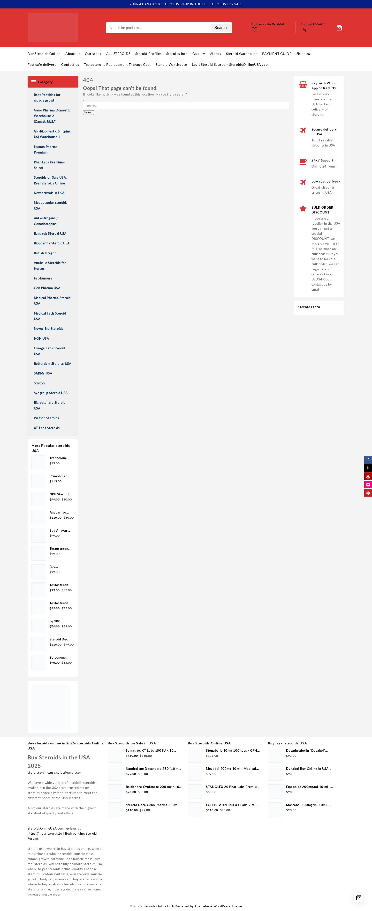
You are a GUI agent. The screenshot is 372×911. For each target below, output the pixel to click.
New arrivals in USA (49, 193)
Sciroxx (39, 383)
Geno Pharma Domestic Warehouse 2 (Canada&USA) (52, 116)
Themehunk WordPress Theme (218, 906)
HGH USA (41, 338)
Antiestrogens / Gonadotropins (46, 221)
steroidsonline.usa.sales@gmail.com (55, 772)
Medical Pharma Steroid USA (52, 300)
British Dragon (45, 253)
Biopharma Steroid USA (52, 243)
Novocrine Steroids (48, 329)
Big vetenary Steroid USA (50, 405)
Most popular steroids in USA (52, 205)
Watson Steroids (46, 418)
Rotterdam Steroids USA (52, 364)
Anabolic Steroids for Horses (50, 265)
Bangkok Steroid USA (50, 233)
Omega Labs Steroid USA (49, 351)
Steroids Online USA (158, 906)
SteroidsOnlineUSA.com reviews (52, 828)
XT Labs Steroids (47, 428)
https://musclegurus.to (45, 833)
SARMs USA (43, 373)
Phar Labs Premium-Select (49, 165)
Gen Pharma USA (47, 288)
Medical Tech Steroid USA (50, 316)
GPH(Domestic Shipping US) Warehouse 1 (52, 134)
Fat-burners (43, 278)
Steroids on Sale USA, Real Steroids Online (50, 180)
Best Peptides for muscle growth (47, 97)
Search (220, 28)
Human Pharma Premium (46, 149)
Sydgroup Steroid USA (51, 393)
